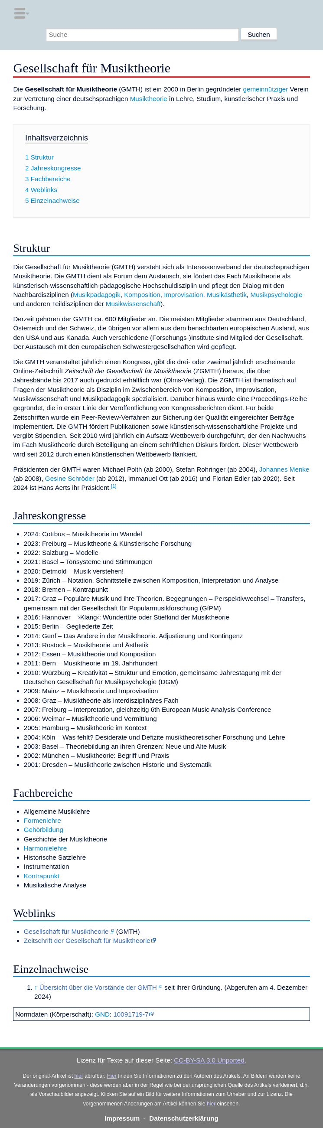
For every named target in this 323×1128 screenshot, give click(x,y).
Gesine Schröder (70, 478)
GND (102, 1014)
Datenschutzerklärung (184, 1118)
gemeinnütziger (265, 89)
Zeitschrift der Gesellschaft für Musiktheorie (87, 940)
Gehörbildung (43, 829)
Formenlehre (42, 820)
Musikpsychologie (277, 294)
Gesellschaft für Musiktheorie (66, 931)
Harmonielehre (45, 848)
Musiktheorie (148, 98)
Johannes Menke (284, 469)
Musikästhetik (227, 294)
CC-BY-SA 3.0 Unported (209, 1060)
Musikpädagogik (97, 294)
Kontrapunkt (41, 876)
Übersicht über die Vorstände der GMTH (98, 987)
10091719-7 (130, 1014)
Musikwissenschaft (133, 303)
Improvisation (183, 294)
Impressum (122, 1118)
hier (78, 1076)
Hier (111, 1076)
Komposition (142, 294)
